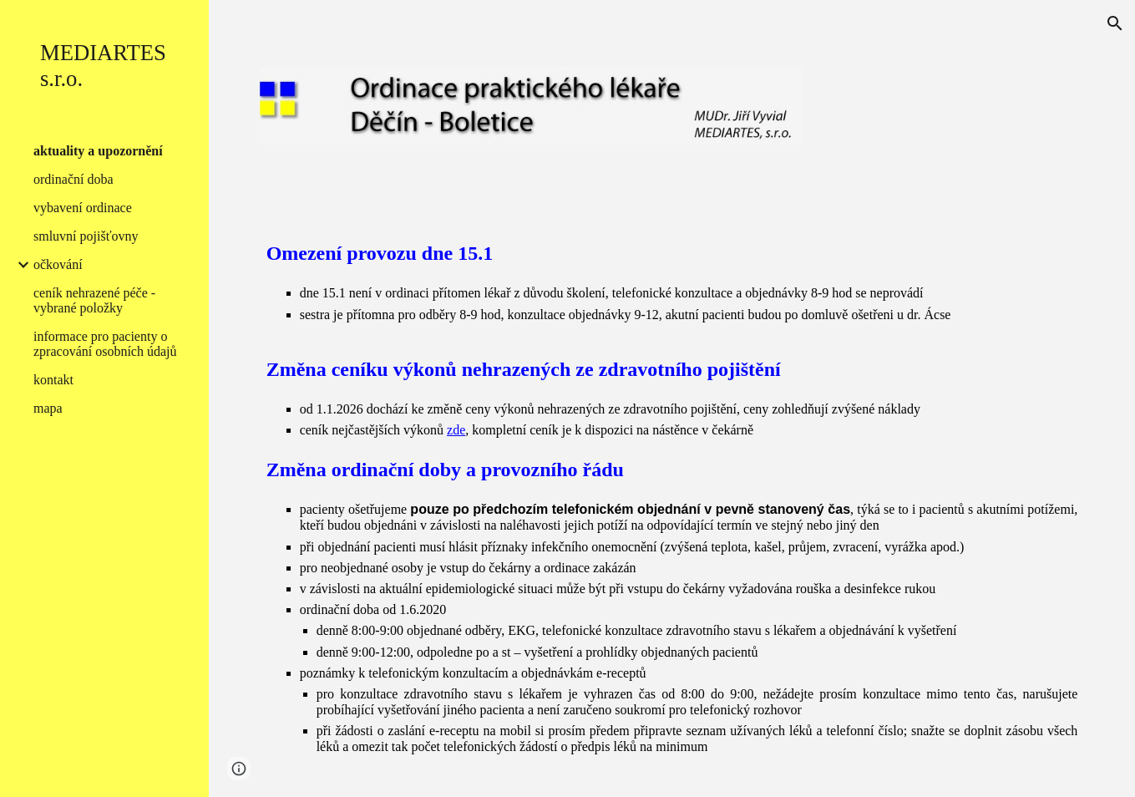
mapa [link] (48, 408)
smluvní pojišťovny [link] (86, 236)
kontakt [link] (53, 380)
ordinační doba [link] (73, 179)
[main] (672, 503)
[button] (1115, 23)
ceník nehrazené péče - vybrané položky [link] (94, 300)
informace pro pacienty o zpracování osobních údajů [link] (105, 343)
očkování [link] (58, 264)
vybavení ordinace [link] (82, 208)
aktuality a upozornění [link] (98, 151)
